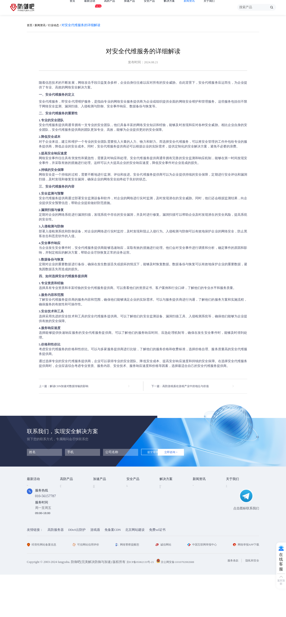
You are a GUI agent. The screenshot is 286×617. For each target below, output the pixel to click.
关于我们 (223, 7)
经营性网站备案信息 (44, 586)
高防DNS (66, 513)
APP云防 (66, 507)
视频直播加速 (103, 513)
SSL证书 (132, 487)
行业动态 (57, 25)
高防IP (64, 494)
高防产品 (113, 7)
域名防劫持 (168, 520)
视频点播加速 (103, 507)
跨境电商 (166, 513)
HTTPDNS (133, 506)
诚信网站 (163, 586)
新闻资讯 (201, 7)
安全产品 (157, 7)
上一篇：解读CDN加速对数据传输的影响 (68, 386)
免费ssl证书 (157, 572)
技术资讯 (199, 487)
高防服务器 (56, 572)
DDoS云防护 (77, 572)
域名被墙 (166, 526)
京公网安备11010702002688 (183, 604)
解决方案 (179, 7)
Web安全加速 (102, 487)
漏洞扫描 (132, 494)
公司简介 (232, 487)
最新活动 (91, 6)
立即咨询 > (184, 453)
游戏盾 (65, 500)
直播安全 (166, 507)
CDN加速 (99, 494)
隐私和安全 (251, 603)
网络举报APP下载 (244, 586)
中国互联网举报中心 (200, 586)
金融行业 (166, 487)
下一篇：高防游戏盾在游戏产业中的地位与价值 (185, 386)
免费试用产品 (36, 494)
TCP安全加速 (102, 500)
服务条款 (229, 603)
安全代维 (132, 500)
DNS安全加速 (102, 520)
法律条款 (232, 500)
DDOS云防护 (69, 487)
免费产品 (33, 487)
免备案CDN (113, 572)
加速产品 (135, 7)
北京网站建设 (135, 572)
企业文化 (232, 494)
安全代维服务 (208, 82)
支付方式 (232, 507)
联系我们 (232, 513)
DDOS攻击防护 (170, 494)
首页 (73, 7)
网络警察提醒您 (128, 586)
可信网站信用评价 (87, 586)
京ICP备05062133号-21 (142, 604)
